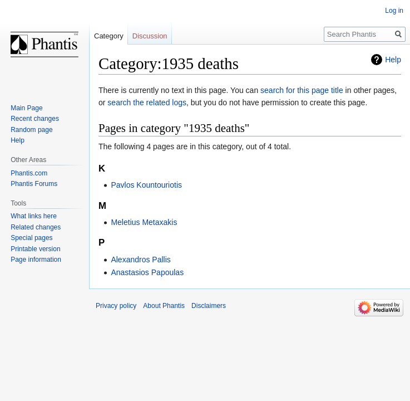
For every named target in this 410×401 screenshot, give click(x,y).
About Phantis (164, 306)
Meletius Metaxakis (144, 222)
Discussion (149, 36)
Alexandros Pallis (140, 259)
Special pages (31, 238)
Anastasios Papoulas (147, 272)
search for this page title (301, 90)
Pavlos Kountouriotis (146, 184)
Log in (394, 10)
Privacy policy (116, 306)
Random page (31, 130)
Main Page (26, 108)
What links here (34, 216)
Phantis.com (29, 173)
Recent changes (35, 119)
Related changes (36, 227)
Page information (36, 259)
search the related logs (146, 102)
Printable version (35, 249)
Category (109, 36)
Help (393, 59)
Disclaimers (208, 306)
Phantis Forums (34, 184)
